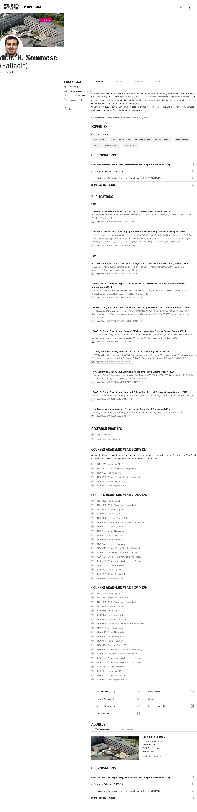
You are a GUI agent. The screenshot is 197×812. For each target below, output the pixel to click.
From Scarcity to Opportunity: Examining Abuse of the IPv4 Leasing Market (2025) (133, 372)
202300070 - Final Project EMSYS (111, 486)
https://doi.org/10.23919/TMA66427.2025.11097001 (118, 382)
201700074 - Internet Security (109, 539)
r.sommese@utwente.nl (80, 91)
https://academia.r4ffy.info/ (135, 117)
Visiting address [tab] (102, 729)
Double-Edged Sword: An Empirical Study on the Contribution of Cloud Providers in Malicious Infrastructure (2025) (138, 285)
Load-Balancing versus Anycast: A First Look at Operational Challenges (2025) (130, 409)
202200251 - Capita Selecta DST (110, 574)
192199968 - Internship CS (108, 514)
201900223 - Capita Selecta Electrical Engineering (118, 477)
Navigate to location (152, 756)
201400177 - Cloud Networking (110, 531)
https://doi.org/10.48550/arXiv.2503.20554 (114, 399)
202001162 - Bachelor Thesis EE (110, 565)
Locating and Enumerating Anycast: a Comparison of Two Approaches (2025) (130, 351)
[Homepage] (33, 7)
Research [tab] (118, 82)
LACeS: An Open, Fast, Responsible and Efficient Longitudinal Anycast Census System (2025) (138, 331)
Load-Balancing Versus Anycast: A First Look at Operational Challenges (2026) (130, 211)
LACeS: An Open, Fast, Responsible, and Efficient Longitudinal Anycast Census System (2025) (139, 392)
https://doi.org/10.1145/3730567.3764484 (113, 341)
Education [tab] (138, 82)
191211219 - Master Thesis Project (111, 598)
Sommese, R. (107, 218)
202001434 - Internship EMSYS (110, 481)
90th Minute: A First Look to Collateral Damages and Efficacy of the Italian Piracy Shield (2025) (139, 263)
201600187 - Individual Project (109, 473)
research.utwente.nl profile (107, 439)
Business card (75, 100)
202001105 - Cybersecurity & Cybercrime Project (118, 561)
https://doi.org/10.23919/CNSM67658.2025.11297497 (119, 274)
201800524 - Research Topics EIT (111, 544)
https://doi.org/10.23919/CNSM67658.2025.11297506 (119, 297)
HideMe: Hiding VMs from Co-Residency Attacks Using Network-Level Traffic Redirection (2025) (140, 307)
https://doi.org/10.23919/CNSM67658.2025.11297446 (119, 321)
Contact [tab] (156, 82)
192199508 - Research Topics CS (110, 509)
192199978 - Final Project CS (109, 615)
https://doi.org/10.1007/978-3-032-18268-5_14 (115, 245)
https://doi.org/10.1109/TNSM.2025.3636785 (115, 222)
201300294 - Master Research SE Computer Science (119, 522)
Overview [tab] (99, 82)
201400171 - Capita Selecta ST (110, 526)
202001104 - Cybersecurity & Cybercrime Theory (118, 557)
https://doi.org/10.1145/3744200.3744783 (113, 362)
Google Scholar (102, 435)
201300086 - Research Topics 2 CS (111, 518)
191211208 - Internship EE (107, 464)
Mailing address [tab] (126, 729)
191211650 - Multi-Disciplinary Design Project (117, 468)
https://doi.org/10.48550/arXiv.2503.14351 (114, 416)
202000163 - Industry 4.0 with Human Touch (116, 552)
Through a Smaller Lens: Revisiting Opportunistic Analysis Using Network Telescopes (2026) (138, 231)
